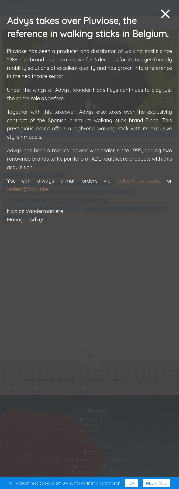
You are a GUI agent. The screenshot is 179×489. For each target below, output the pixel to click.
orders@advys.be (28, 189)
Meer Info (156, 483)
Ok (131, 483)
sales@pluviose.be (139, 180)
